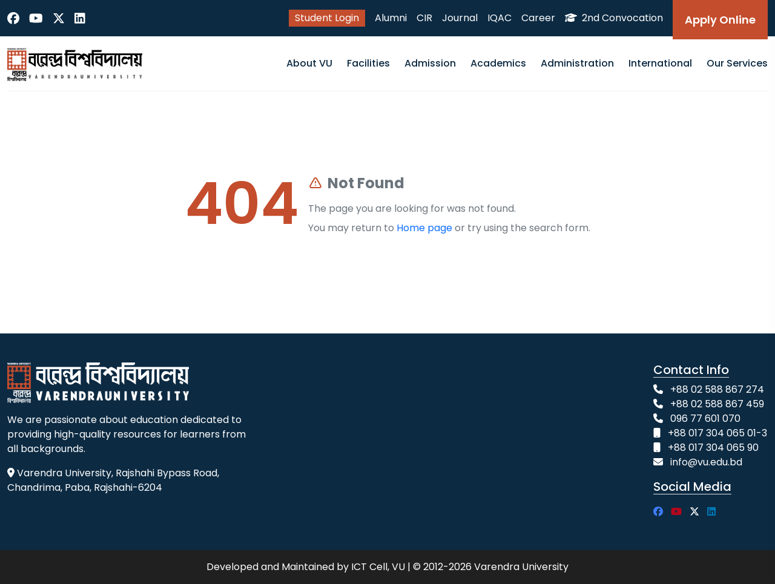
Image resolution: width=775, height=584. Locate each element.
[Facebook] (13, 18)
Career (538, 18)
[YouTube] (36, 18)
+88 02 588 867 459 (717, 404)
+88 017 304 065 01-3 (717, 433)
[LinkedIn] (79, 18)
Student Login (327, 18)
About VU (309, 63)
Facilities (368, 63)
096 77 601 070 (705, 418)
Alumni (391, 18)
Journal (460, 18)
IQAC (499, 18)
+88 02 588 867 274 (717, 389)
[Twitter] (59, 18)
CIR (424, 18)
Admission (430, 63)
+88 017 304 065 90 (713, 447)
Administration (577, 63)
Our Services (737, 63)
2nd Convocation (614, 18)
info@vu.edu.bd (706, 462)
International (660, 63)
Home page (424, 228)
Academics (498, 63)
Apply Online (720, 19)
